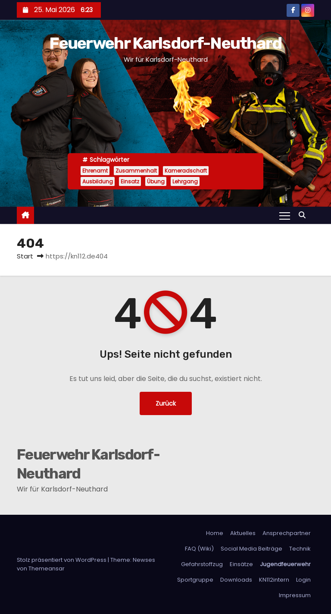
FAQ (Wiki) (199, 549)
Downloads (236, 580)
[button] (304, 215)
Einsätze (241, 564)
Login (303, 580)
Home (214, 533)
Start (25, 256)
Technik (300, 549)
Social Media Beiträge (251, 549)
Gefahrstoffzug (202, 564)
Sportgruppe (195, 580)
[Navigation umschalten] (284, 215)
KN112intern (274, 580)
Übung (156, 181)
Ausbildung (97, 181)
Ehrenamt (95, 170)
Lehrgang (185, 181)
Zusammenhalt (136, 170)
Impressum (295, 595)
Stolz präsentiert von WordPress (62, 560)
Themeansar (46, 568)
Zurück (166, 403)
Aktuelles (243, 533)
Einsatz (130, 181)
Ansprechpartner (286, 533)
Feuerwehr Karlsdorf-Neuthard (165, 43)
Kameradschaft (186, 170)
